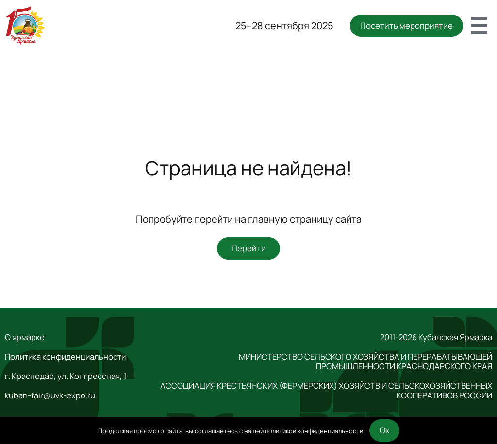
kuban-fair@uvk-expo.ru (50, 395)
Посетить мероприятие (406, 25)
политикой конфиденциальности (314, 431)
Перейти (249, 248)
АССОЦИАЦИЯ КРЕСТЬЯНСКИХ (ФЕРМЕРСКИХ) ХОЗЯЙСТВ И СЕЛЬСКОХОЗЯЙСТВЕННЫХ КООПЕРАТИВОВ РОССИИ (326, 390)
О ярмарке (25, 337)
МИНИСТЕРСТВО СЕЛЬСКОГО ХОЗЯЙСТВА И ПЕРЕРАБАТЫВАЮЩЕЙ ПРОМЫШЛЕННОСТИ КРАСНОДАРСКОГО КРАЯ (365, 361)
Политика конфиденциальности (65, 357)
